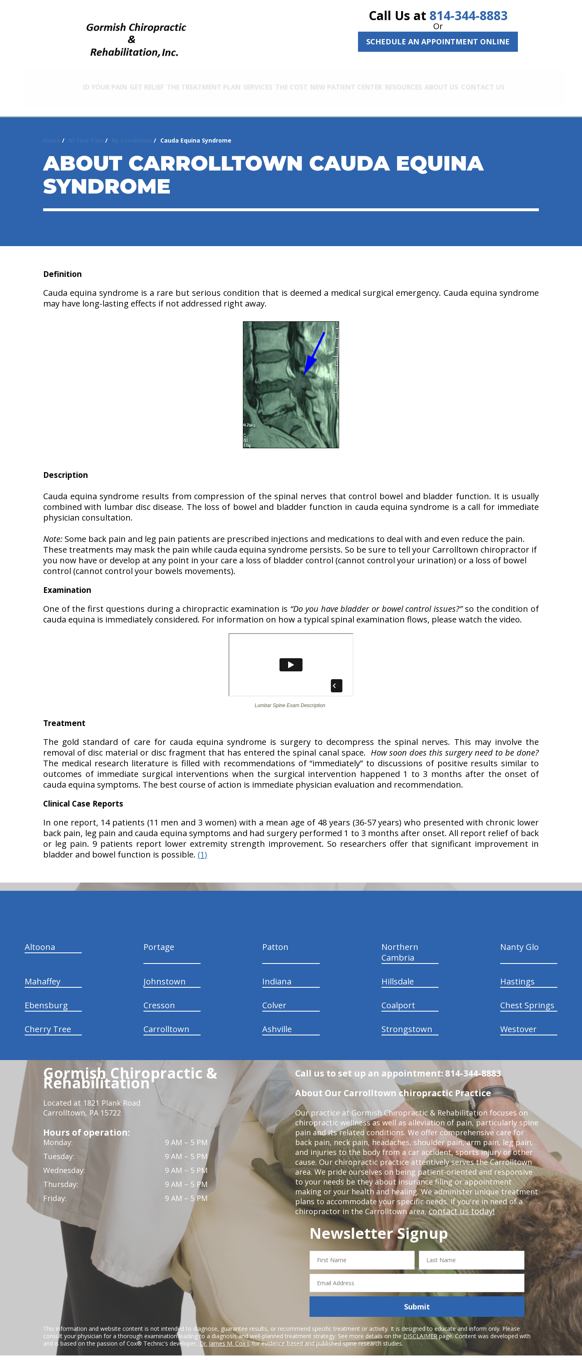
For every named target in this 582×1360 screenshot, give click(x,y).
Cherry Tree (48, 1020)
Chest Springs (527, 997)
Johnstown (164, 973)
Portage (158, 938)
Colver (274, 997)
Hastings (517, 973)
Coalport (398, 997)
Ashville (277, 1020)
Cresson (159, 997)
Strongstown (406, 1020)
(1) (202, 846)
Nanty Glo (519, 938)
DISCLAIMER (420, 1328)
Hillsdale (397, 973)
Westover (518, 1020)
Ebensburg (46, 997)
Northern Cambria (399, 944)
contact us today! (459, 1203)
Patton (275, 938)
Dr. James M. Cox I (224, 1335)
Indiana (276, 973)
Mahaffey (42, 973)
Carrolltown (166, 1020)
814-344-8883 (469, 15)
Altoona (40, 938)
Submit (417, 1298)
